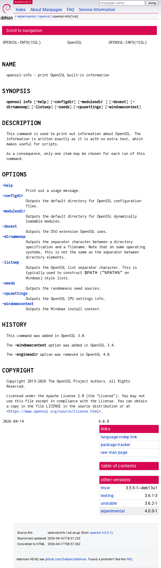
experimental (26, 16)
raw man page (114, 452)
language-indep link (119, 436)
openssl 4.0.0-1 (101, 533)
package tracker (115, 444)
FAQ (70, 9)
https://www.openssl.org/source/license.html (54, 411)
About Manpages (46, 9)
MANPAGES (23, 2)
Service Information (97, 9)
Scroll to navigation (24, 30)
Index (21, 9)
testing (107, 495)
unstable (109, 503)
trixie (105, 487)
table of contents (119, 465)
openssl (44, 16)
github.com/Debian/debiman (66, 559)
